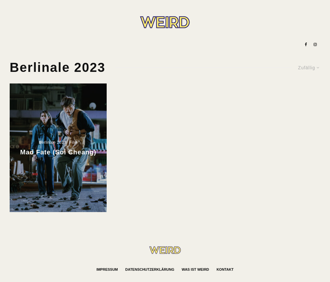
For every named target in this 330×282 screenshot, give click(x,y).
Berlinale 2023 (52, 142)
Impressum (107, 269)
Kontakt (225, 269)
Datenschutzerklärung (149, 269)
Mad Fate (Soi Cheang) (58, 152)
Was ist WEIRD (195, 269)
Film (74, 142)
